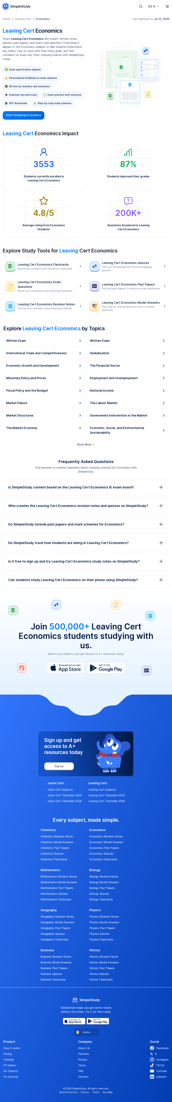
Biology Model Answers (104, 882)
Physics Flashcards (101, 939)
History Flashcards (101, 979)
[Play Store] (106, 668)
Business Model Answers (56, 962)
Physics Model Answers (104, 922)
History (94, 950)
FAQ (80, 1071)
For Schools (10, 1076)
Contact (83, 1076)
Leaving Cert (23, 19)
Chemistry (48, 830)
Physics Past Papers (102, 928)
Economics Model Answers (106, 842)
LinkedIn (158, 1077)
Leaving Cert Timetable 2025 (106, 795)
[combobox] (153, 6)
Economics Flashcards (103, 859)
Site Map (108, 1092)
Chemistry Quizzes (52, 853)
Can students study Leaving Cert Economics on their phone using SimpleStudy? (86, 580)
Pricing (7, 1054)
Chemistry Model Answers (57, 842)
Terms (82, 1065)
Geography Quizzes (53, 933)
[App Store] (65, 668)
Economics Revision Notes (106, 836)
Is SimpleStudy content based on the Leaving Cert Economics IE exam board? (86, 487)
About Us (84, 1048)
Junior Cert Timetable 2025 (64, 795)
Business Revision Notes (56, 956)
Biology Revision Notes (103, 876)
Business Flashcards (53, 979)
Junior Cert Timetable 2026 (64, 801)
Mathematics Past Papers (57, 888)
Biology (94, 870)
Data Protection (68, 1092)
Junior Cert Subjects (60, 789)
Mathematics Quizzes (54, 893)
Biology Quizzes (99, 893)
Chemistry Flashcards (54, 859)
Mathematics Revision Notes (59, 876)
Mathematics (50, 870)
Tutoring (8, 1059)
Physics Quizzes (99, 933)
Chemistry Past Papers (55, 848)
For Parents (10, 1071)
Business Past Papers (54, 968)
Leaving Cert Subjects (102, 789)
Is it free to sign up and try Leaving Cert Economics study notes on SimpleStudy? (86, 561)
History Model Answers (104, 962)
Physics (95, 910)
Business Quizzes (51, 974)
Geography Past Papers (55, 928)
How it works (11, 1048)
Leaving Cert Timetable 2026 (106, 801)
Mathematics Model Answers (59, 882)
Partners (83, 1054)
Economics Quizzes (101, 853)
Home (6, 19)
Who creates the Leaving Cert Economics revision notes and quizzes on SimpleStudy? (86, 505)
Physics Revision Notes (104, 916)
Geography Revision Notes (57, 916)
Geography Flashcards (55, 939)
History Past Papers (102, 968)
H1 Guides (9, 1065)
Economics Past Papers (104, 848)
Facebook (159, 1048)
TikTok (157, 1065)
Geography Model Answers (57, 922)
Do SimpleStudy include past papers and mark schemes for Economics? (86, 524)
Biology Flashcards (101, 899)
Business (47, 950)
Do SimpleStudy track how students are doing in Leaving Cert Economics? (86, 543)
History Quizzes (99, 974)
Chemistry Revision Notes (57, 836)
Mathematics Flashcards (56, 899)
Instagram (159, 1060)
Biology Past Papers (102, 888)
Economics (43, 19)
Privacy (82, 1059)
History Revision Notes (103, 956)
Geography (49, 910)
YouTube (158, 1071)
